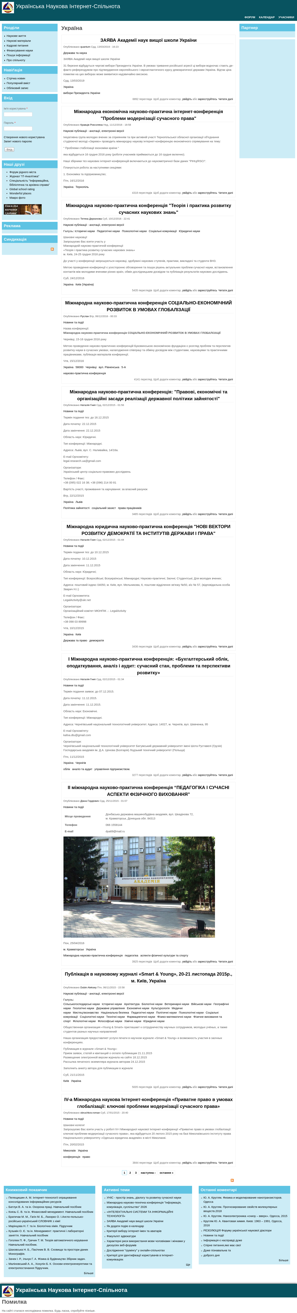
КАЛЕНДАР (267, 17)
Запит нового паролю (18, 141)
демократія (96, 640)
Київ (78, 634)
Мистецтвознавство (86, 1012)
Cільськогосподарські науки (81, 1004)
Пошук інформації (18, 55)
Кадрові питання (17, 45)
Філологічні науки (84, 1021)
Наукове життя (16, 35)
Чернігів (81, 762)
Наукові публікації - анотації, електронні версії (93, 130)
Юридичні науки (189, 231)
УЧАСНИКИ (286, 17)
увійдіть (187, 99)
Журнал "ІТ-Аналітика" (24, 176)
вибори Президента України (81, 93)
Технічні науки (115, 1016)
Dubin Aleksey (88, 987)
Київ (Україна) (85, 284)
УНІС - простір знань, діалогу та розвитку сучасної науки (144, 1197)
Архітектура (132, 1004)
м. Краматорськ (73, 949)
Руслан (84, 316)
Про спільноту (16, 60)
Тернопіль (82, 186)
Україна (68, 86)
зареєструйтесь (207, 99)
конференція (71, 1156)
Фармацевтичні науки (141, 1016)
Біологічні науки (152, 1004)
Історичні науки (85, 231)
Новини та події (73, 322)
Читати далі (225, 99)
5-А (123, 367)
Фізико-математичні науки (174, 1016)
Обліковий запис (17, 88)
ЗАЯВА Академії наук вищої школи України (148, 40)
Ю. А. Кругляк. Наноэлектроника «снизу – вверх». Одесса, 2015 (245, 1216)
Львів (79, 501)
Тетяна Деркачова (91, 218)
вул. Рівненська (109, 367)
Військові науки (201, 1004)
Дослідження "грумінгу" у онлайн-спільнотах (136, 1250)
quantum (85, 46)
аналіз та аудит (82, 769)
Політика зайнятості (76, 508)
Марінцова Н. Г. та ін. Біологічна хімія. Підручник (40, 1226)
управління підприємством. (112, 769)
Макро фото (17, 197)
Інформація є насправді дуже (222, 1240)
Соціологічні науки (92, 1016)
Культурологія (160, 1008)
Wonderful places (20, 193)
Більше (88, 1273)
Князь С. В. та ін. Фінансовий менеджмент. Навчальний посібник (51, 1211)
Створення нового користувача (24, 137)
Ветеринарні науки (177, 1004)
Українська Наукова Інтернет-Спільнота (68, 6)
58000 (80, 367)
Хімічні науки (132, 1021)
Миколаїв (69, 1150)
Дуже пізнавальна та (217, 1250)
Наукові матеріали (19, 40)
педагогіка (131, 955)
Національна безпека (115, 1012)
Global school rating (22, 189)
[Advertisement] (269, 98)
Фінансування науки (20, 50)
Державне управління (110, 1008)
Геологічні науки (83, 1008)
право (86, 1156)
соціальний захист (104, 508)
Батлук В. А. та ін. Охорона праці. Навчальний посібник (45, 1206)
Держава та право (75, 640)
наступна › (148, 1172)
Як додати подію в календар (125, 1226)
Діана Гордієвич (89, 800)
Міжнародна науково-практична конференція (93, 955)
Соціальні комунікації (163, 231)
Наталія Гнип (88, 405)
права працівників (129, 508)
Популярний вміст (18, 83)
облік (66, 769)
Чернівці (91, 367)
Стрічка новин (16, 78)
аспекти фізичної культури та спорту (164, 955)
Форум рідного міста (22, 172)
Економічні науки (138, 1008)
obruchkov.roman (90, 1112)
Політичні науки (166, 1012)
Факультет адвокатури (121, 1236)
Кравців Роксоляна (91, 124)
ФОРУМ (250, 17)
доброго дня (211, 1255)
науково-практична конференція (84, 373)
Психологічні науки (134, 231)
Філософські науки (110, 1021)
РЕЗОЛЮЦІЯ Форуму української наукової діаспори (237, 1230)
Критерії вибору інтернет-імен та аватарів (134, 1231)
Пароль (10, 122)
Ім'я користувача (15, 108)
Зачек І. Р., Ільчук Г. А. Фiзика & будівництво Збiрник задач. (47, 1258)
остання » (166, 1172)
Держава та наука (75, 52)
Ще (188, 1264)
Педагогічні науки (108, 231)
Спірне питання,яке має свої (222, 1245)
